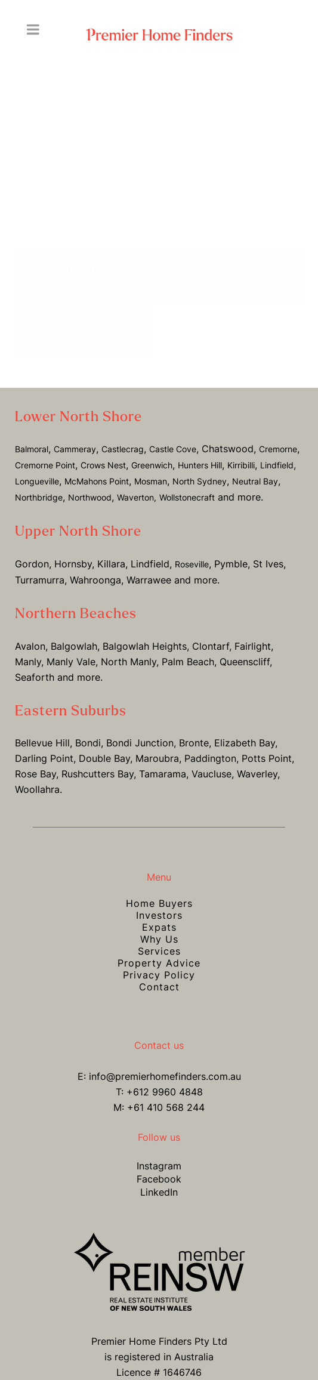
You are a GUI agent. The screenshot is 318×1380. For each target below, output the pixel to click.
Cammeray (75, 437)
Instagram (159, 1154)
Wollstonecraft (187, 485)
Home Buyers (159, 891)
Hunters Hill (200, 453)
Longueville (37, 469)
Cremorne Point (45, 453)
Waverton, (136, 485)
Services (159, 939)
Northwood (90, 485)
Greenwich (151, 453)
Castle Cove (172, 437)
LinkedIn (159, 1180)
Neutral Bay (255, 469)
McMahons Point (96, 469)
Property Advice (159, 951)
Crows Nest (103, 453)
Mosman (150, 469)
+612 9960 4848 (164, 1080)
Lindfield (277, 453)
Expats (159, 915)
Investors (159, 903)
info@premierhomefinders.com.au (165, 1064)
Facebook (159, 1167)
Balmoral (31, 437)
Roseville (192, 552)
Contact (159, 975)
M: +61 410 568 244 (159, 1095)
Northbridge (39, 485)
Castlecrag (122, 437)
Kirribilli (241, 453)
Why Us (159, 927)
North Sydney (199, 469)
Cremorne (278, 437)
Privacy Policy (159, 963)
